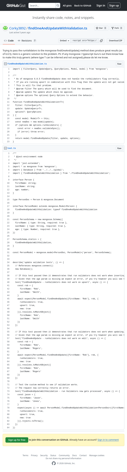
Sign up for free (16, 439)
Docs (74, 455)
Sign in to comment (108, 439)
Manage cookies (96, 455)
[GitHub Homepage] (54, 463)
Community (64, 455)
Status (53, 455)
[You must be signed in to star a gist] (101, 28)
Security (44, 455)
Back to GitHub (82, 5)
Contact (83, 455)
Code (9, 40)
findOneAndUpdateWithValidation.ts (57, 28)
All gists (67, 5)
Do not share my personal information (63, 458)
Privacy (34, 455)
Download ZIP (115, 40)
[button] (101, 40)
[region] (63, 105)
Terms (25, 455)
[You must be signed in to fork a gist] (117, 28)
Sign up (114, 5)
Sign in (101, 5)
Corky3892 (17, 28)
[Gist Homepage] (16, 5)
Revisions (27, 40)
